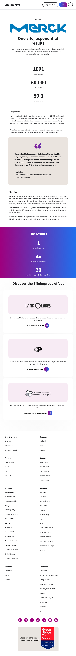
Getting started (44, 462)
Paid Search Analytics (11, 514)
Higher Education (45, 501)
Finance (42, 510)
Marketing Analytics (11, 510)
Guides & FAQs (44, 467)
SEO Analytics (9, 536)
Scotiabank (43, 571)
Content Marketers (45, 537)
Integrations (9, 445)
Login (63, 4)
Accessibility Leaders (46, 528)
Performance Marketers (47, 541)
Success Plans (44, 471)
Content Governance (11, 558)
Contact (42, 450)
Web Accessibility (10, 497)
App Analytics (9, 519)
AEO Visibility (9, 527)
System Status (44, 480)
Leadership (43, 441)
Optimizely (8, 571)
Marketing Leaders (45, 532)
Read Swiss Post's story (35, 369)
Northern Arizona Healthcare (49, 575)
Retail (41, 519)
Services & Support (11, 450)
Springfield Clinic (45, 580)
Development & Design (47, 546)
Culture (7, 467)
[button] (47, 325)
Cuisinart (42, 593)
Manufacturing (44, 515)
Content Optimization (11, 549)
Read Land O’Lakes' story (35, 326)
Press (41, 445)
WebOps (42, 550)
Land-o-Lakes (44, 602)
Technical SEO (9, 532)
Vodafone (43, 607)
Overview (8, 441)
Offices (7, 471)
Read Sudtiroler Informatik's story (35, 413)
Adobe (7, 575)
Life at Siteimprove (10, 462)
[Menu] (70, 4)
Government (43, 497)
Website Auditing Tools (12, 541)
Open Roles (8, 476)
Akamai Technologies (46, 598)
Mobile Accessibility (11, 501)
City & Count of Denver (47, 584)
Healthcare (43, 506)
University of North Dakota (48, 589)
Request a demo (50, 5)
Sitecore (7, 580)
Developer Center (45, 476)
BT (40, 611)
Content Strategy (10, 554)
